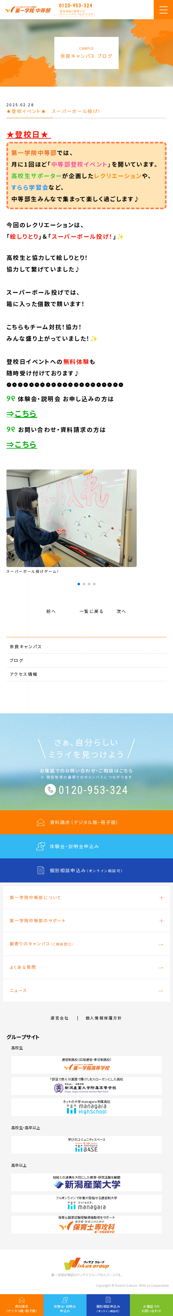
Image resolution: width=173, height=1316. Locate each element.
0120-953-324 (75, 6)
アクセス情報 (24, 674)
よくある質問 (23, 967)
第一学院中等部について (35, 897)
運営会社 (59, 1017)
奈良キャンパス (26, 646)
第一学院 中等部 (28, 9)
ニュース (18, 990)
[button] (78, 584)
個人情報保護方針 (104, 1017)
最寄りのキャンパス (42, 944)
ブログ (16, 660)
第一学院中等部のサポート (38, 920)
